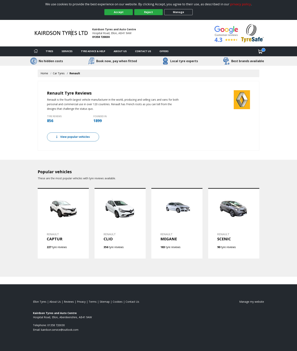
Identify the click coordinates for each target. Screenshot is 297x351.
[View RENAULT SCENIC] (233, 223)
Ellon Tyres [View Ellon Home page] (39, 301)
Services (67, 51)
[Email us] (59, 329)
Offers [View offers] (164, 51)
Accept (118, 12)
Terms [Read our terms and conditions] (93, 301)
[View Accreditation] (252, 33)
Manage (178, 12)
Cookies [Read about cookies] (118, 301)
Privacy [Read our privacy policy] (81, 301)
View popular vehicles (73, 137)
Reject (148, 12)
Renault (75, 73)
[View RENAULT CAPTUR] (63, 223)
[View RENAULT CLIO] (120, 223)
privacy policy (240, 4)
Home (44, 73)
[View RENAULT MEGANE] (176, 223)
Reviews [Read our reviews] (69, 301)
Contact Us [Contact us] (143, 51)
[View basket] (260, 51)
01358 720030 (101, 37)
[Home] (35, 51)
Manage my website (251, 301)
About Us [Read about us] (55, 301)
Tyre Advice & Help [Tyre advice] (93, 51)
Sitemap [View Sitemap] (105, 301)
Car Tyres (59, 73)
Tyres (49, 51)
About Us (120, 51)
